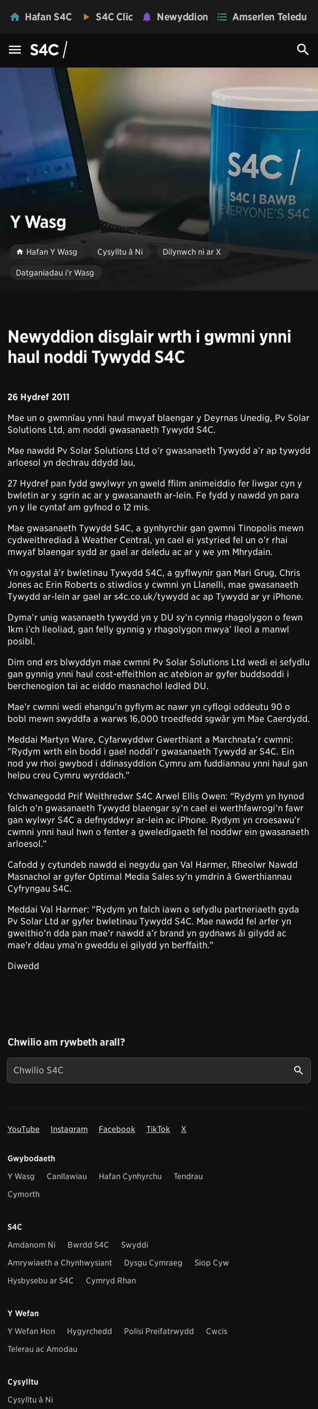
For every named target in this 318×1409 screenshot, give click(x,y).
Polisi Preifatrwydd (159, 1331)
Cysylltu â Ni (30, 1400)
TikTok (158, 1129)
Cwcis (216, 1331)
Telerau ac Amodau (42, 1349)
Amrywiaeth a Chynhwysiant (59, 1263)
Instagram (69, 1129)
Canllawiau (67, 1176)
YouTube (23, 1129)
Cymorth (23, 1194)
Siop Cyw (211, 1263)
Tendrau (188, 1176)
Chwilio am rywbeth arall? (66, 1042)
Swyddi (134, 1245)
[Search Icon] (303, 50)
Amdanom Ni (31, 1245)
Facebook (117, 1129)
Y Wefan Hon (31, 1331)
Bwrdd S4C (88, 1245)
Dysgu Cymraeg (153, 1263)
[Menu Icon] (15, 50)
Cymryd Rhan (111, 1280)
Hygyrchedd (89, 1331)
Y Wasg (21, 1176)
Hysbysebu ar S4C (40, 1280)
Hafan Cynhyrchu (130, 1176)
